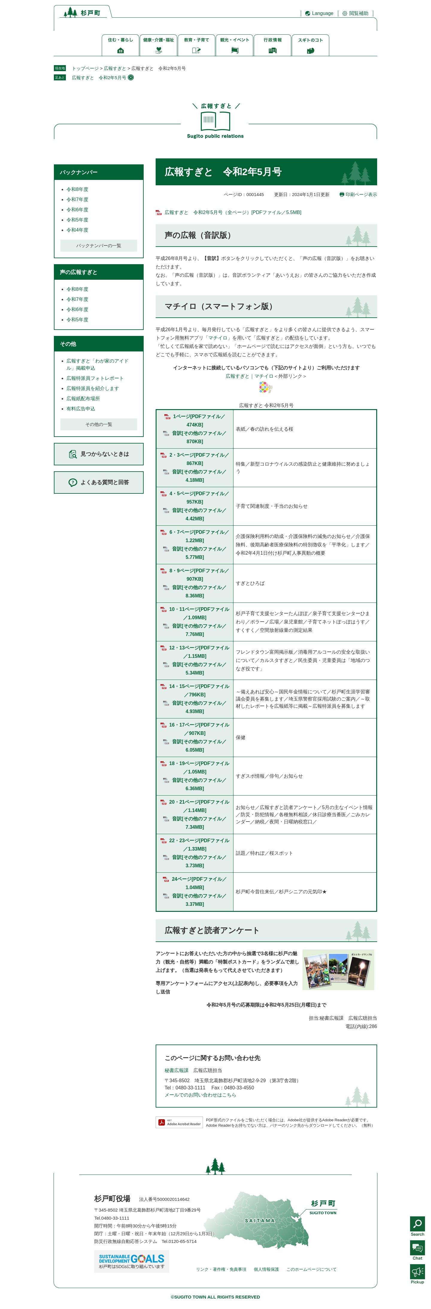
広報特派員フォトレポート (95, 378)
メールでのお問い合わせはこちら (200, 1094)
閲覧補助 (358, 13)
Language (322, 13)
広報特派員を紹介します (92, 388)
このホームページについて (311, 1269)
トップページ (85, 68)
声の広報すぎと (79, 272)
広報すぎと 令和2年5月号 (99, 77)
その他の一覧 (98, 424)
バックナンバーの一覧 (98, 245)
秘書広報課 (177, 1070)
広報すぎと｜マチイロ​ (250, 376)
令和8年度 (77, 189)
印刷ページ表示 (361, 194)
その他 (68, 344)
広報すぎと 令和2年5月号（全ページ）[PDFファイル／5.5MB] (233, 212)
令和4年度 (77, 230)
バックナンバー (79, 172)
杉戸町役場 (112, 1199)
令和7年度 (77, 199)
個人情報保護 (266, 1269)
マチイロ (217, 337)
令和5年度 (77, 219)
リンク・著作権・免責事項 (221, 1269)
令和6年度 (77, 209)
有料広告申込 (80, 408)
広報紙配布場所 (83, 398)
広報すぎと (115, 68)
